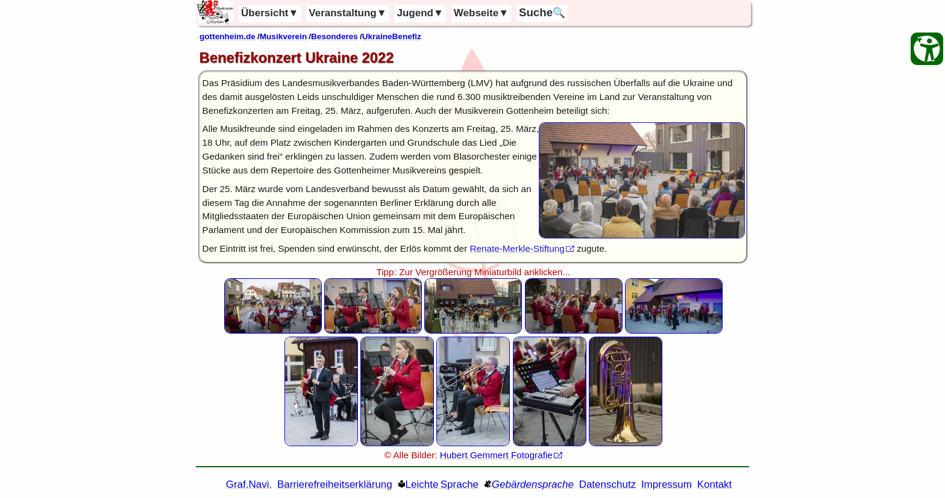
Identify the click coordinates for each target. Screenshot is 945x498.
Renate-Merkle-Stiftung (516, 248)
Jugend (420, 13)
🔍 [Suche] (542, 12)
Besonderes (334, 36)
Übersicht (269, 13)
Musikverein (283, 36)
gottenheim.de (227, 36)
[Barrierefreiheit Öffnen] (926, 48)
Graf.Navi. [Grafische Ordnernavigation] (249, 484)
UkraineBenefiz (391, 36)
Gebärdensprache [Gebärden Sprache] (533, 484)
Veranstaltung (347, 13)
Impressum (666, 484)
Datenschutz (607, 484)
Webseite (481, 13)
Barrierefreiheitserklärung (334, 484)
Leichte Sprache (442, 484)
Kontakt (714, 484)
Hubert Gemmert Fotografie (496, 455)
